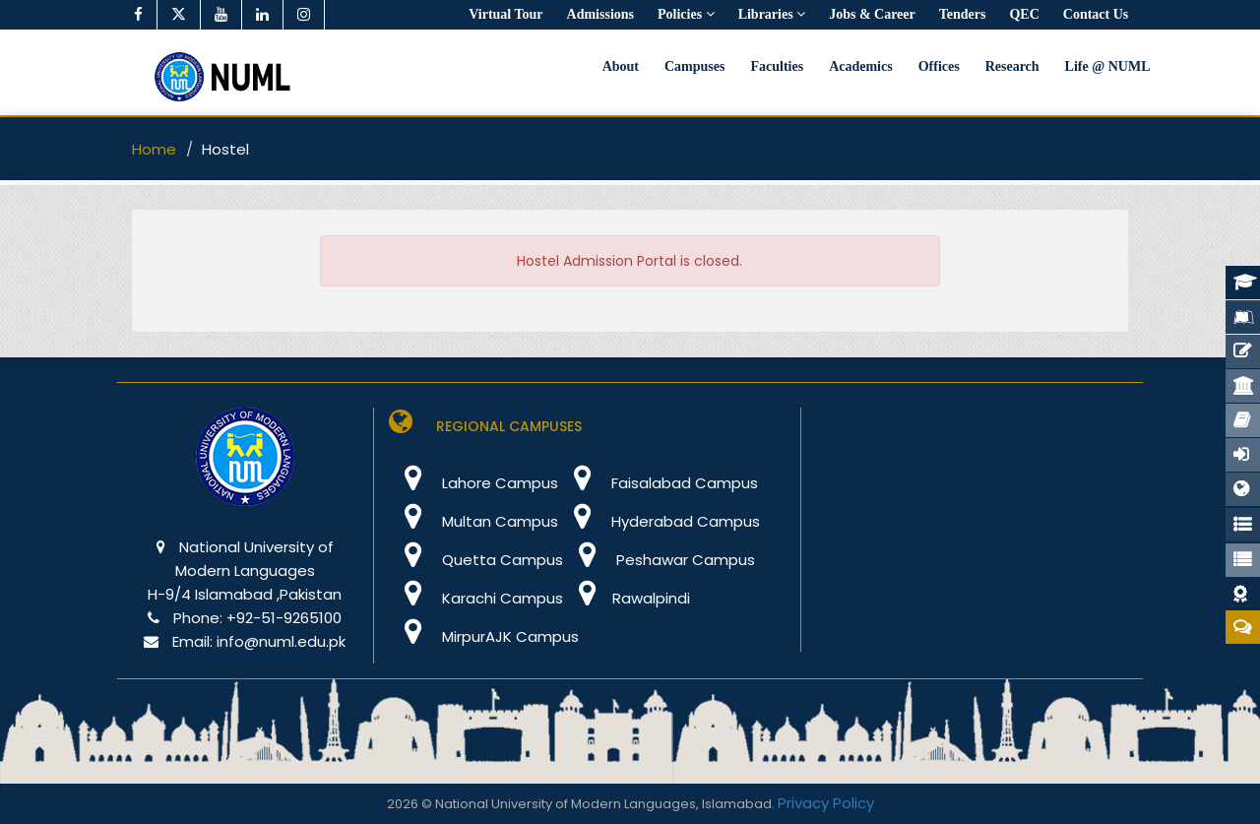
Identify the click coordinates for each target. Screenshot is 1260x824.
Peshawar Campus (659, 559)
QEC (1024, 14)
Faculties (776, 66)
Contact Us (1096, 14)
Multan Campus (473, 521)
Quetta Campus (476, 559)
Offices (939, 66)
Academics (861, 66)
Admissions (600, 14)
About (620, 66)
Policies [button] (686, 14)
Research (1012, 66)
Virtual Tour (505, 14)
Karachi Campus (476, 598)
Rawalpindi (626, 598)
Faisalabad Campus (658, 483)
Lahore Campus (473, 483)
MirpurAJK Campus (484, 636)
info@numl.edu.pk (281, 641)
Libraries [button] (772, 14)
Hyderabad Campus (659, 521)
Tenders (962, 14)
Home (154, 149)
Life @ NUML (1108, 66)
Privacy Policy (826, 802)
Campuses (694, 66)
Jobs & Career (872, 14)
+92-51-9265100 (284, 617)
